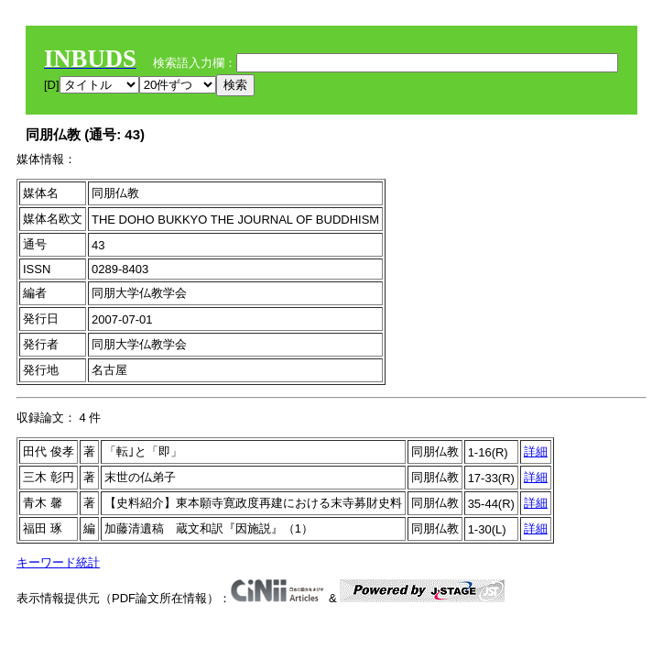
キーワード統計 (58, 562)
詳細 (536, 451)
